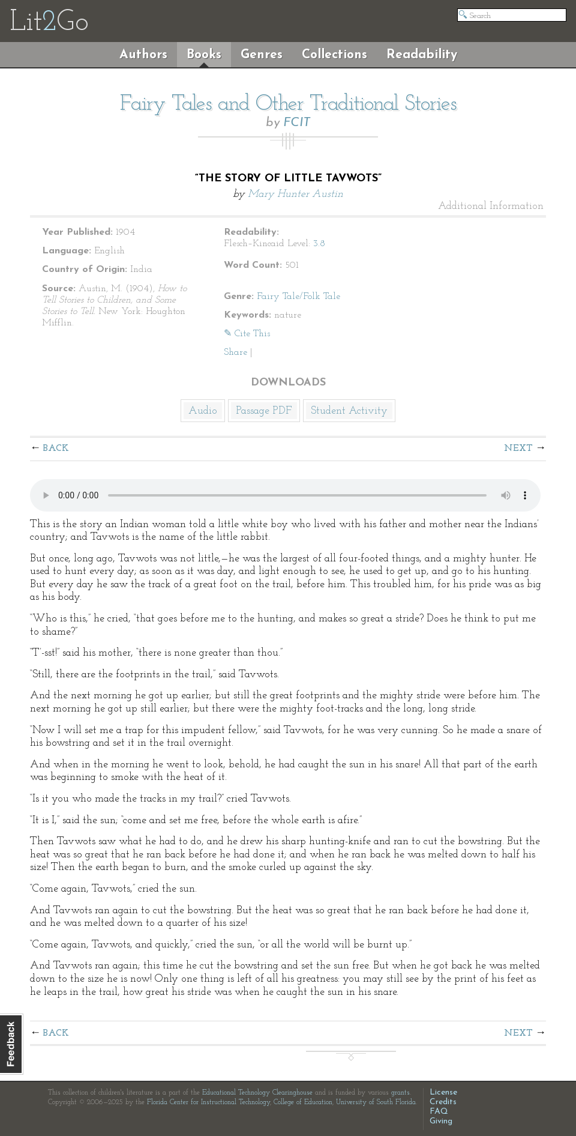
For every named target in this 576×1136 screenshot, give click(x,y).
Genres (262, 55)
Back (56, 448)
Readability (421, 55)
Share (235, 352)
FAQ (439, 1111)
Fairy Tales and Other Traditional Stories (288, 104)
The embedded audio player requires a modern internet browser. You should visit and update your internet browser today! (285, 495)
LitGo (49, 22)
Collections (334, 55)
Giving (441, 1121)
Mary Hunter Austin (295, 194)
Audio (202, 411)
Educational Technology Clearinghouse (257, 1092)
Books (204, 55)
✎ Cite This (247, 334)
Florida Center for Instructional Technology (208, 1102)
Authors (143, 55)
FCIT (296, 122)
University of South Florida (376, 1102)
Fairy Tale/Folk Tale (298, 296)
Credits (443, 1102)
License (443, 1092)
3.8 (319, 244)
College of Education (303, 1102)
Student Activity (349, 411)
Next (518, 448)
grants (400, 1092)
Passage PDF (264, 411)
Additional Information (491, 206)
